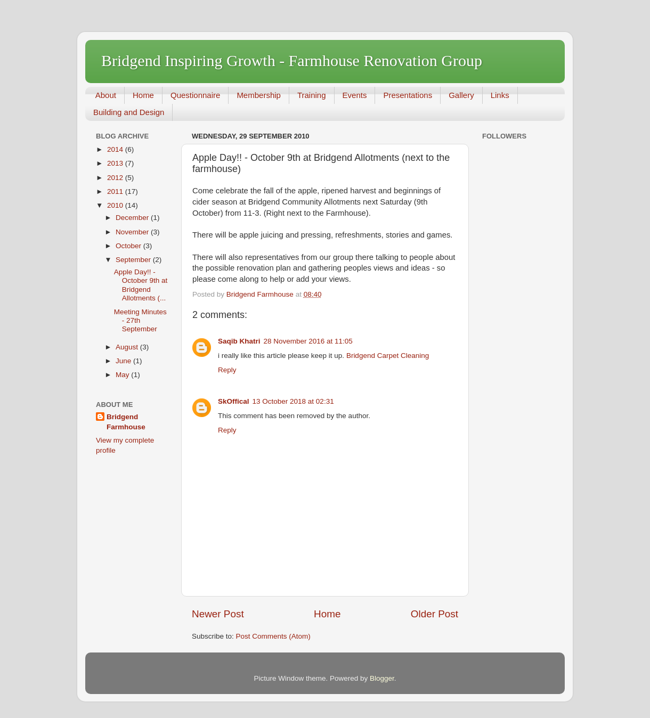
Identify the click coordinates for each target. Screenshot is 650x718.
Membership (259, 95)
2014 (116, 149)
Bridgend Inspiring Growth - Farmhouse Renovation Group (291, 60)
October (129, 246)
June (124, 361)
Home (143, 95)
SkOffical (233, 401)
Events (355, 95)
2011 (116, 191)
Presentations (407, 95)
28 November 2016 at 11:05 (308, 341)
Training (311, 95)
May (123, 375)
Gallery (461, 95)
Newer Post (218, 613)
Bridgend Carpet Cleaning (387, 356)
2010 (116, 205)
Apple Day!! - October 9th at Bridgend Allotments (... (141, 285)
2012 (116, 178)
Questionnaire (195, 95)
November (133, 232)
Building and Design (128, 112)
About (105, 95)
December (133, 218)
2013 (116, 163)
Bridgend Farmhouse (126, 422)
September (134, 260)
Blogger (382, 678)
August (128, 347)
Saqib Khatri (239, 341)
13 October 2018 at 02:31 (293, 401)
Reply (227, 370)
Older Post (434, 613)
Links (500, 95)
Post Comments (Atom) (273, 636)
